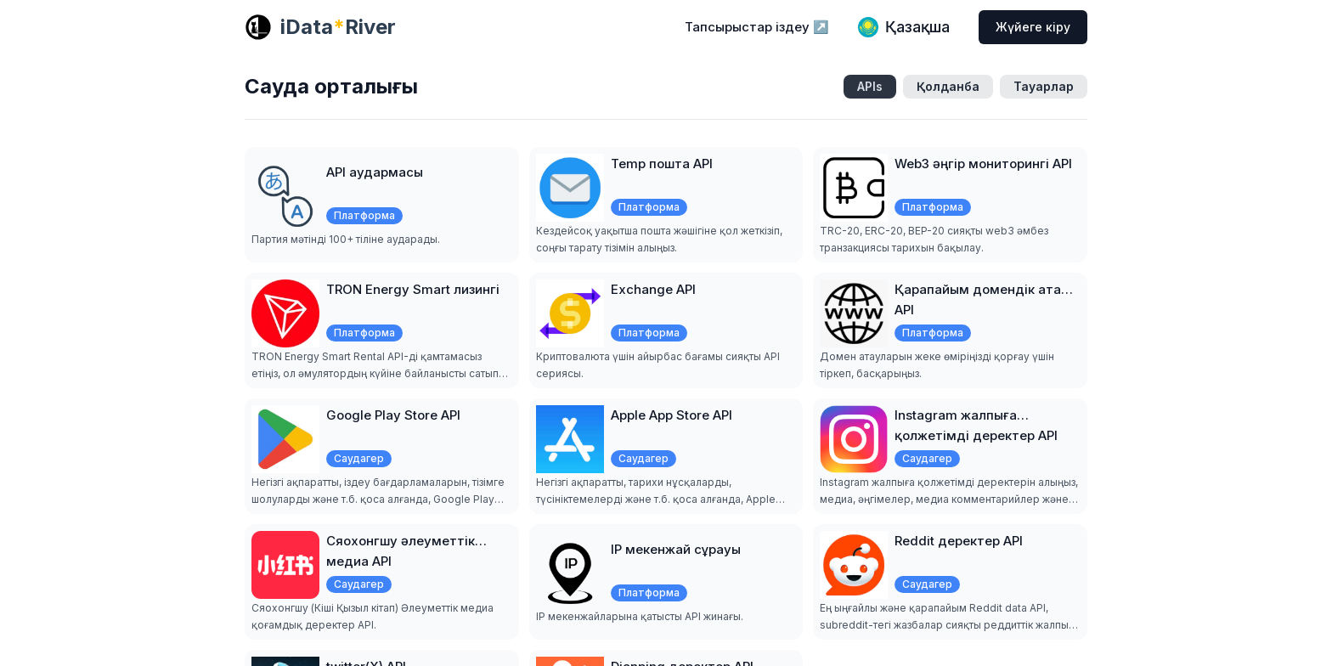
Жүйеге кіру (1033, 27)
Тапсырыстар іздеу (757, 27)
